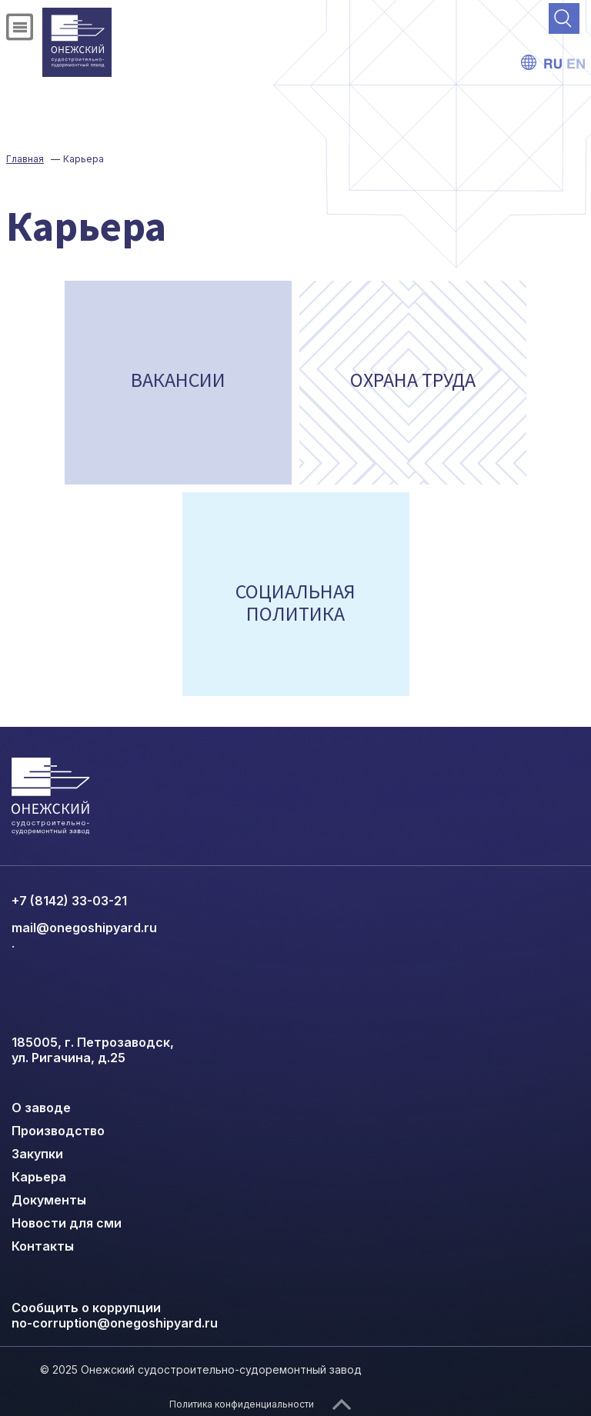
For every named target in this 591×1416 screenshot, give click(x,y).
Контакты (43, 1246)
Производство (58, 1130)
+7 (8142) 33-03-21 (69, 900)
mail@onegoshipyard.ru (84, 927)
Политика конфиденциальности (241, 1404)
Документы (49, 1200)
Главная (25, 159)
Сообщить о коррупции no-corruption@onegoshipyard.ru (115, 1315)
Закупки (37, 1153)
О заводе (41, 1107)
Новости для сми (67, 1223)
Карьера (39, 1176)
